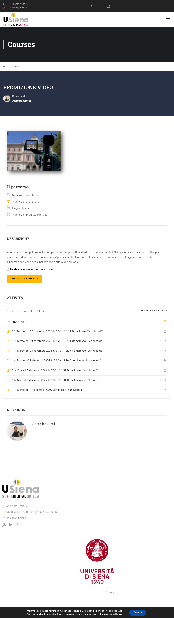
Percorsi (19, 67)
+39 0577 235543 (15, 4)
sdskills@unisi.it (15, 7)
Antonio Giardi (43, 425)
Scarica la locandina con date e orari (32, 270)
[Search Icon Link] (91, 7)
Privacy (109, 593)
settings (115, 614)
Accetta (137, 612)
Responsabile (19, 97)
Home (6, 67)
